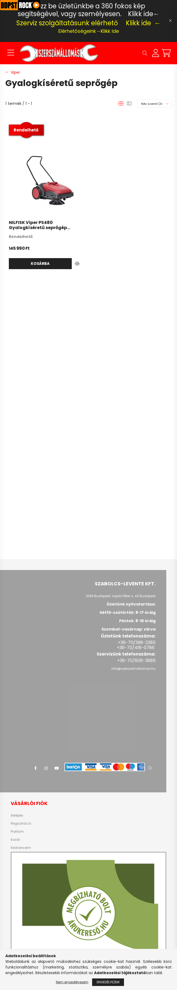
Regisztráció (21, 823)
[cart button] (166, 53)
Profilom (17, 832)
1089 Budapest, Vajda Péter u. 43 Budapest (121, 596)
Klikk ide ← (143, 23)
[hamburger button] (10, 53)
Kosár (15, 840)
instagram (46, 768)
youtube (56, 768)
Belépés (17, 815)
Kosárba (40, 263)
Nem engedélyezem (72, 982)
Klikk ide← (144, 13)
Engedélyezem (108, 982)
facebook (35, 768)
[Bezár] (170, 21)
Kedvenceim (21, 848)
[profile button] (155, 53)
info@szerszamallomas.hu (133, 668)
